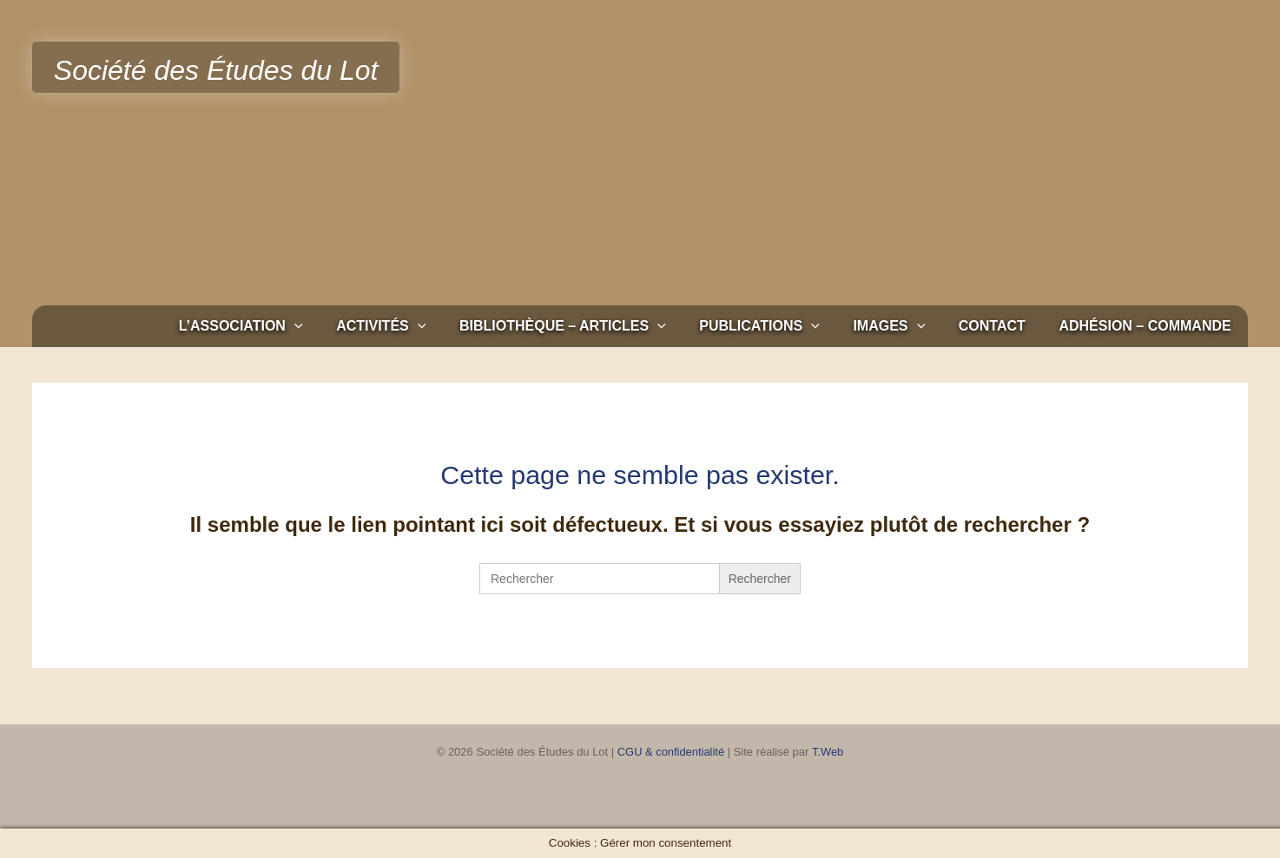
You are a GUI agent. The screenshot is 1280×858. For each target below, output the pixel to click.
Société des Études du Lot (216, 70)
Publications (780, 326)
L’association (278, 326)
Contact (1000, 325)
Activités (413, 326)
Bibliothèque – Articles (588, 326)
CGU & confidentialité (670, 751)
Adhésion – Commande (1148, 325)
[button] (331, 326)
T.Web (828, 751)
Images (904, 326)
